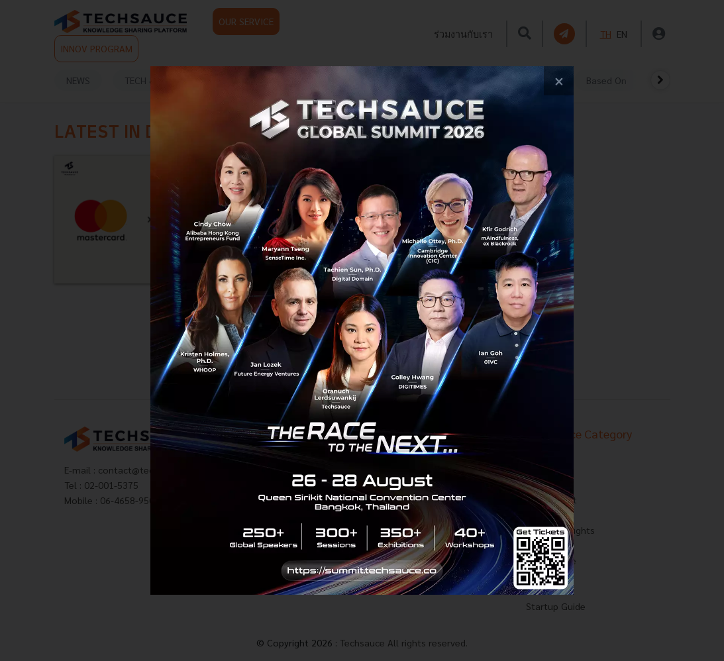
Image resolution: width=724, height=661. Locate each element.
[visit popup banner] (361, 330)
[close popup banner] (559, 81)
